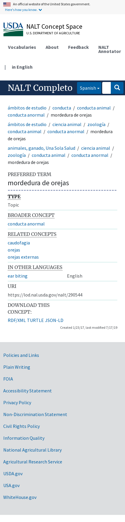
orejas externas (23, 257)
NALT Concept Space (54, 26)
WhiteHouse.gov (19, 497)
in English (22, 67)
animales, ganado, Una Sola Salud (41, 148)
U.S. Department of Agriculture (53, 33)
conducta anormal (26, 115)
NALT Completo (40, 88)
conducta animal (94, 108)
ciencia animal (66, 124)
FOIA (8, 379)
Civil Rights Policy (21, 426)
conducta (61, 108)
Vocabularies (22, 47)
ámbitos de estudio (27, 108)
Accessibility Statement (27, 391)
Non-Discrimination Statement (35, 414)
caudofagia (19, 243)
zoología (96, 124)
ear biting (18, 276)
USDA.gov (13, 473)
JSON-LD (54, 320)
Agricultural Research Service (32, 462)
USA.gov (11, 485)
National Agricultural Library (32, 450)
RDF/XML (17, 320)
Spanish (86, 87)
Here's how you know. (21, 9)
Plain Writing (16, 367)
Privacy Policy (17, 402)
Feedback (78, 47)
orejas (14, 250)
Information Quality (23, 438)
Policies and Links (21, 355)
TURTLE (35, 320)
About (52, 47)
